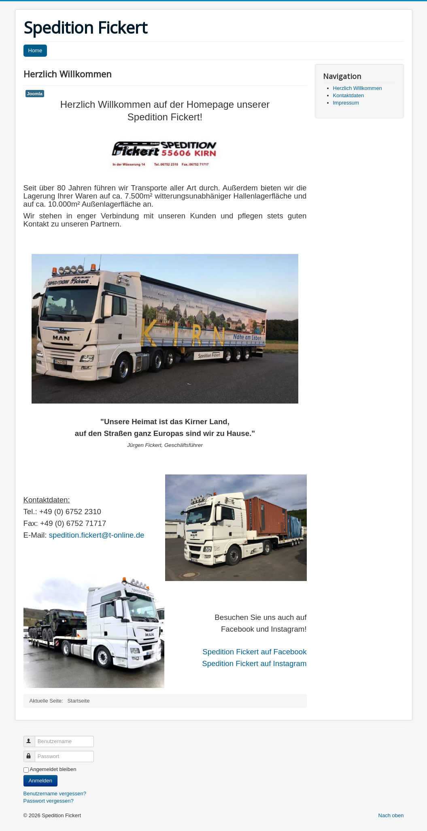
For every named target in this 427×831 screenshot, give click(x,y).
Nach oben (391, 815)
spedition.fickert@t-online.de (96, 535)
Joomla (34, 93)
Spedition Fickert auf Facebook (254, 651)
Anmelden (41, 781)
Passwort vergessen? (48, 801)
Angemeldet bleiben (53, 769)
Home (35, 50)
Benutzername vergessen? (54, 793)
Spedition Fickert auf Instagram (254, 663)
